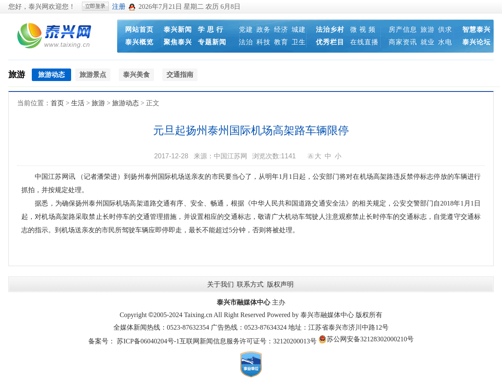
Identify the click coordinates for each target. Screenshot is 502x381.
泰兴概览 (139, 42)
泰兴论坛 (476, 42)
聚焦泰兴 (178, 42)
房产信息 (403, 29)
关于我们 (220, 284)
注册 (119, 6)
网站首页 (139, 29)
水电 (445, 42)
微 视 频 (363, 29)
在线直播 (364, 42)
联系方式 (250, 284)
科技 (263, 42)
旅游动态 (125, 103)
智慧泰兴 (476, 29)
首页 (57, 103)
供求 (445, 29)
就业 (427, 42)
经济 (281, 29)
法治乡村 (330, 29)
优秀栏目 (330, 42)
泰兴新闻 (178, 29)
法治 (246, 42)
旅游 (427, 29)
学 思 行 (210, 29)
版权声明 (280, 284)
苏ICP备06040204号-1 (148, 341)
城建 (299, 29)
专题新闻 (212, 42)
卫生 (299, 42)
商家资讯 (403, 42)
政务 (263, 29)
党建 (246, 29)
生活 (78, 103)
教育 (281, 42)
